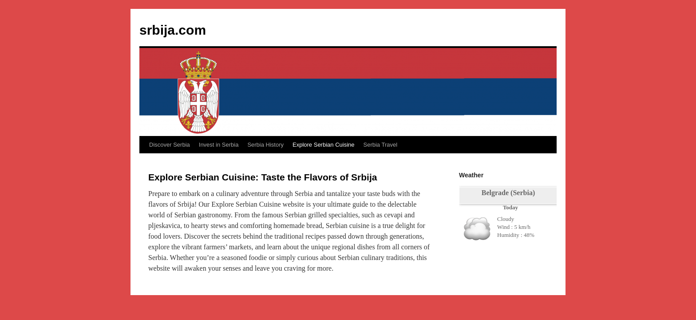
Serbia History (265, 144)
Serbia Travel (380, 144)
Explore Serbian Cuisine (323, 144)
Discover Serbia (169, 144)
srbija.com (172, 30)
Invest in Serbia (219, 144)
